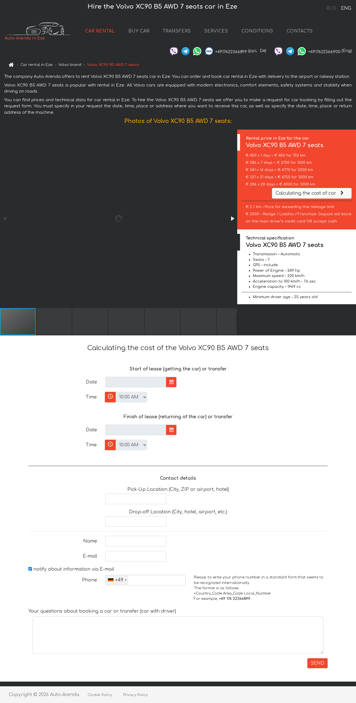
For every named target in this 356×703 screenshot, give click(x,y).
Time (91, 397)
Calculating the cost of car (310, 193)
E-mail (90, 556)
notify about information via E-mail (71, 569)
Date (91, 382)
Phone (89, 580)
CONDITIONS (257, 31)
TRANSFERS (177, 31)
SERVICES (216, 31)
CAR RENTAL (100, 31)
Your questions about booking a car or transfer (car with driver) (102, 611)
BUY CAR (138, 31)
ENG (346, 8)
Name (90, 541)
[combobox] (117, 580)
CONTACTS (299, 31)
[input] (135, 382)
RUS (331, 8)
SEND (317, 663)
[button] (232, 218)
